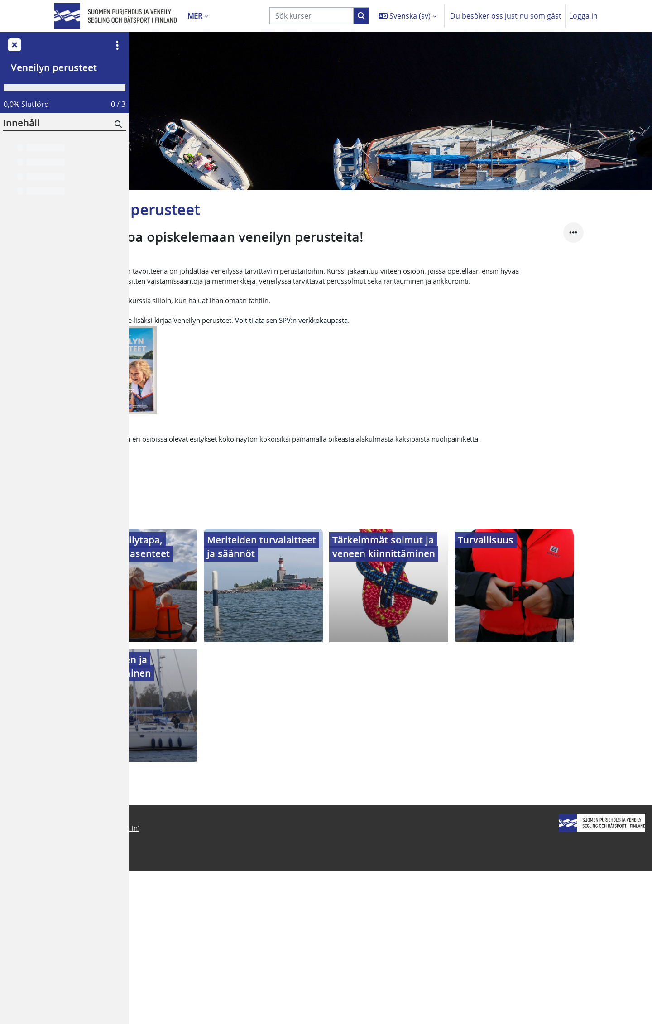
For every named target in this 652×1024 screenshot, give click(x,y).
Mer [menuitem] (194, 16)
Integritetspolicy (163, 990)
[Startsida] (115, 16)
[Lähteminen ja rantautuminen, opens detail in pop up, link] (202, 776)
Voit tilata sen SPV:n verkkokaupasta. (377, 387)
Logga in (583, 16)
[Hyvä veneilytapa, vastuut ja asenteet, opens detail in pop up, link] (202, 656)
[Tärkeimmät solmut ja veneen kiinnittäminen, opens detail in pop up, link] (453, 656)
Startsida (151, 1000)
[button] (407, 16)
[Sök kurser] (311, 15)
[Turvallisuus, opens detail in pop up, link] (578, 656)
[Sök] (117, 124)
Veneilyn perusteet (54, 67)
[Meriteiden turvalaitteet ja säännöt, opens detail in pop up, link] (328, 656)
